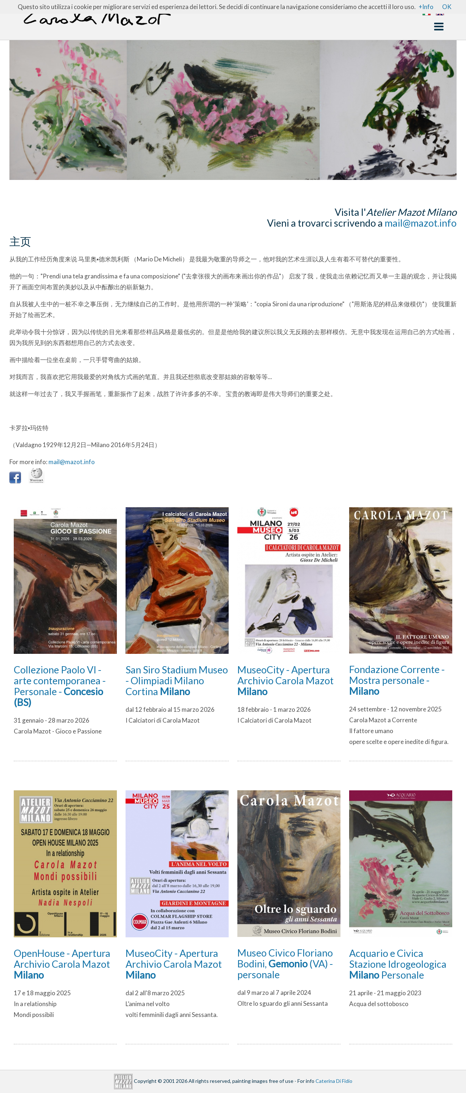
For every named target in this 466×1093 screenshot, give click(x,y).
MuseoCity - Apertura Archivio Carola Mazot (285, 680)
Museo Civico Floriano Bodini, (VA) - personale (285, 963)
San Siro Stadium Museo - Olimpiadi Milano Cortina (177, 680)
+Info (426, 6)
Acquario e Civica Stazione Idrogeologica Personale (397, 964)
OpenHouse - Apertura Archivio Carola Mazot (62, 964)
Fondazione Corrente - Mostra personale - (397, 680)
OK (447, 6)
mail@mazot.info (421, 223)
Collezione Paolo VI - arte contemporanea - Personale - (60, 686)
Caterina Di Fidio (333, 1081)
